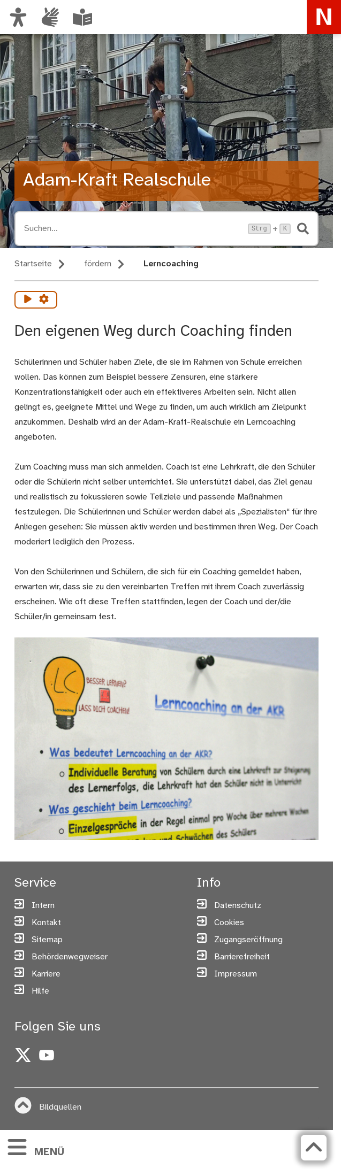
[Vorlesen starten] (28, 299)
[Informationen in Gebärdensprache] (50, 17)
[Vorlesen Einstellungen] (44, 299)
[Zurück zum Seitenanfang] (314, 1147)
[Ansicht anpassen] (18, 17)
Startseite (33, 263)
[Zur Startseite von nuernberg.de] (324, 17)
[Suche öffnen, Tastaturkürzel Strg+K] (132, 229)
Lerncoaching (171, 263)
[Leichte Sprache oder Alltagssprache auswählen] (82, 17)
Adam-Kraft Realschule (117, 180)
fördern (97, 263)
